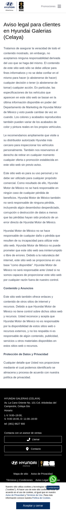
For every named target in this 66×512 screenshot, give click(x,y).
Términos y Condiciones (19, 480)
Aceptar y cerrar (33, 505)
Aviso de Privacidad (42, 473)
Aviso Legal (42, 480)
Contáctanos (53, 487)
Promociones (48, 6)
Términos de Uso (34, 495)
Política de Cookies (41, 498)
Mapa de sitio (21, 473)
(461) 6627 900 (16, 423)
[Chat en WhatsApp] (53, 480)
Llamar (33, 439)
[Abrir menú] (59, 6)
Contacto (33, 449)
